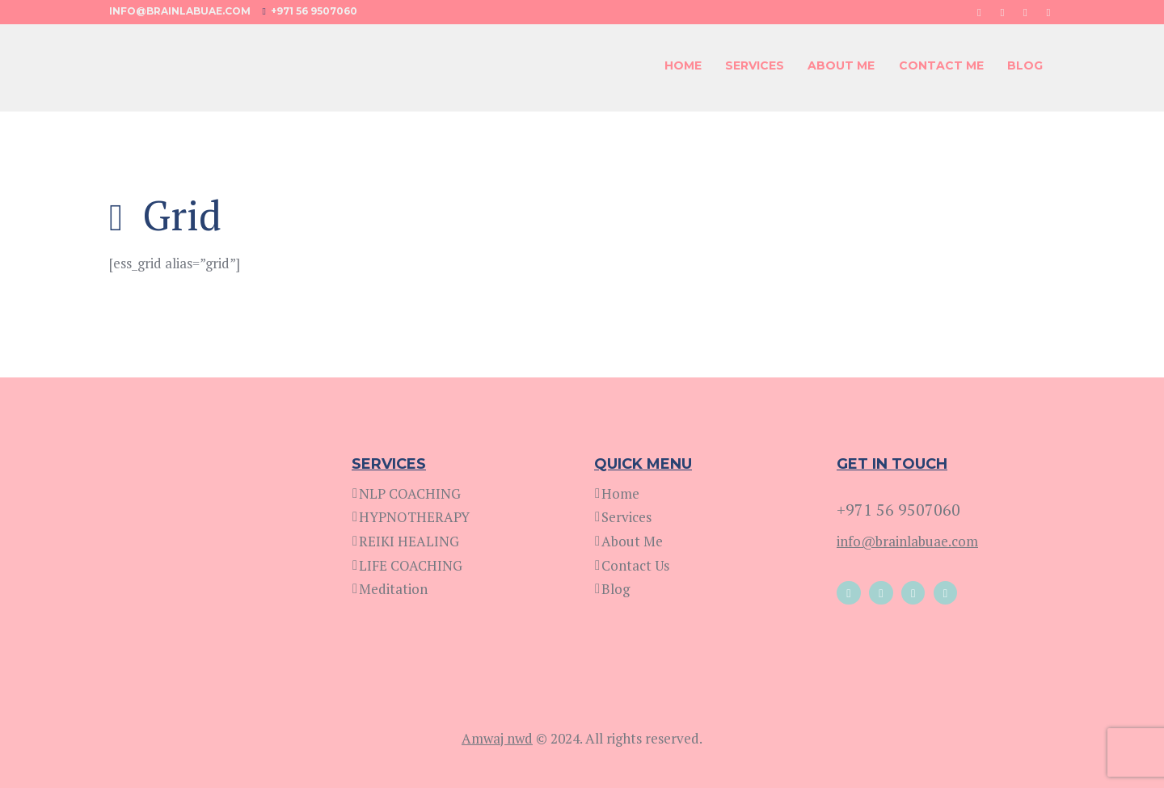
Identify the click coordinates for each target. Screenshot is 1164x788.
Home (620, 493)
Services (626, 517)
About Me (632, 541)
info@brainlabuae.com (180, 11)
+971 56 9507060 (314, 11)
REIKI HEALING (409, 541)
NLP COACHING (410, 493)
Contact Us (635, 565)
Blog (615, 588)
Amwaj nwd (497, 738)
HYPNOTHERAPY (414, 517)
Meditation (393, 588)
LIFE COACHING (410, 565)
